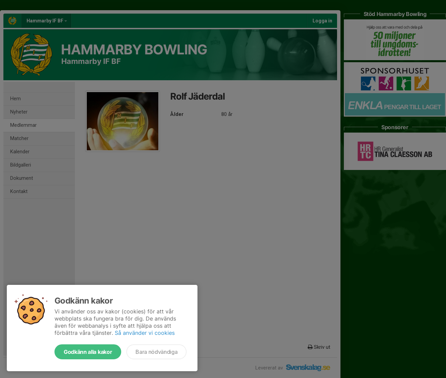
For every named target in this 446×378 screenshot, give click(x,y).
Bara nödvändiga (156, 351)
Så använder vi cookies (145, 332)
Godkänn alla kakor (88, 351)
